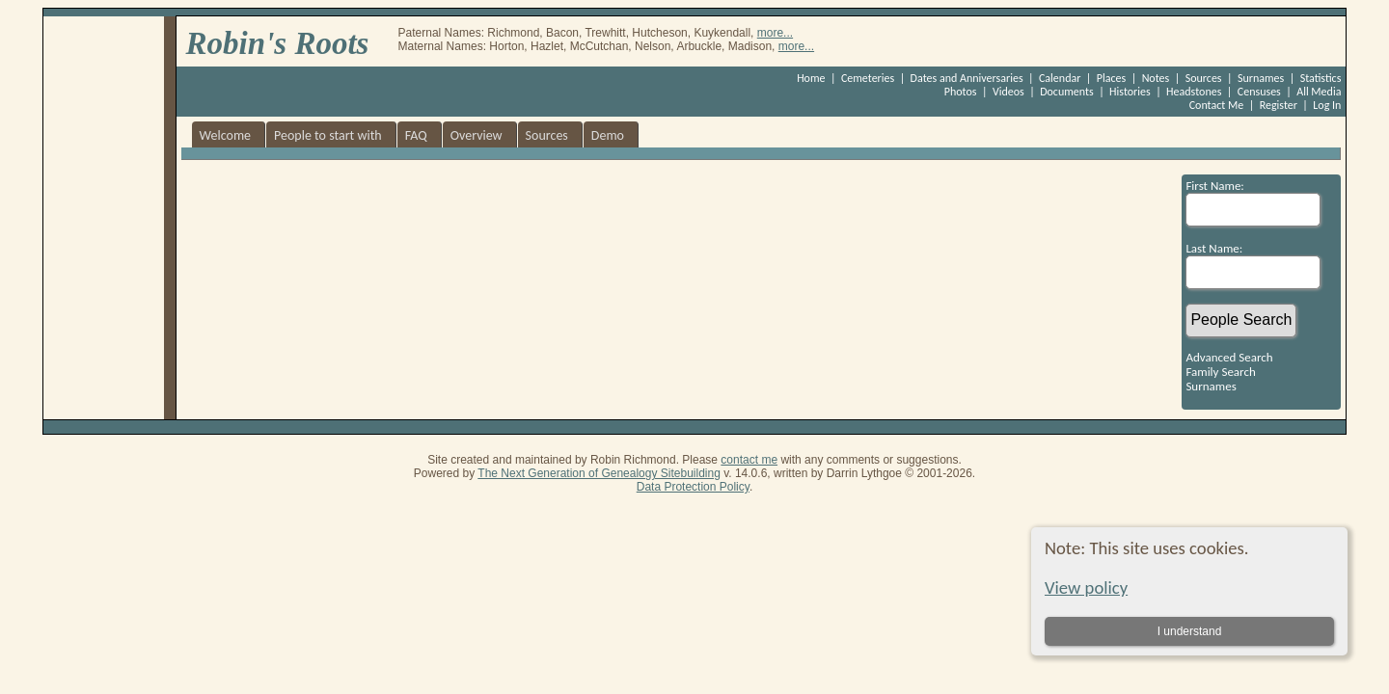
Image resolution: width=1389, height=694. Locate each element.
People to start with (328, 135)
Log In (1327, 105)
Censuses (1259, 91)
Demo (607, 135)
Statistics (1321, 78)
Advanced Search (1228, 357)
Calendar (1059, 78)
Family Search (1220, 371)
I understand (1189, 631)
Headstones (1193, 91)
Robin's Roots (277, 43)
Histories (1130, 91)
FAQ (416, 135)
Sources (1203, 78)
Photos (960, 91)
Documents (1067, 91)
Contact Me (1216, 105)
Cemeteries (867, 78)
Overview (476, 135)
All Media (1318, 91)
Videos (1008, 91)
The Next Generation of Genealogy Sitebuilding (599, 473)
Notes (1156, 78)
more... (775, 33)
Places (1111, 78)
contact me (749, 460)
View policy (1086, 587)
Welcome (225, 135)
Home (811, 78)
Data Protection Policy (693, 487)
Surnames (1261, 78)
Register (1278, 105)
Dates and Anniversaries (967, 78)
